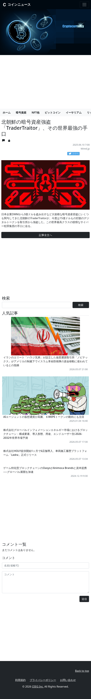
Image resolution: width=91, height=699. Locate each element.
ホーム (7, 112)
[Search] (36, 305)
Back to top (82, 671)
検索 (80, 305)
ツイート (74, 153)
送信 (84, 599)
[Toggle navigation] (84, 4)
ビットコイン (53, 112)
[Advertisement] (45, 81)
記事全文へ (45, 235)
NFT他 (35, 112)
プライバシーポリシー (43, 680)
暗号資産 (21, 112)
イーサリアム (74, 112)
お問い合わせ (68, 680)
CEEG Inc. (38, 686)
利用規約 (20, 680)
